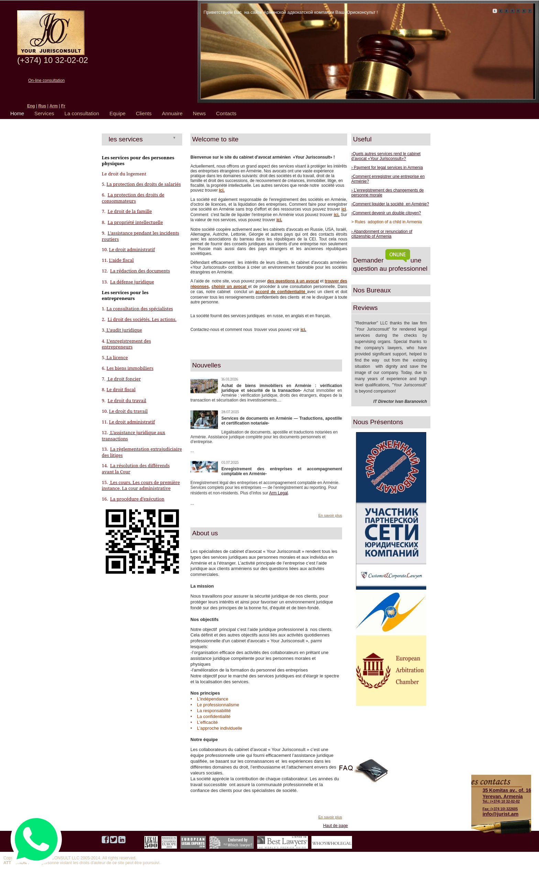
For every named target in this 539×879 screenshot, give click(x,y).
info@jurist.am (501, 814)
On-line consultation (46, 80)
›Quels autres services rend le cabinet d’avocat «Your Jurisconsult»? (385, 156)
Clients (144, 113)
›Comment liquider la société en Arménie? (390, 204)
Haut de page (335, 825)
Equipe (117, 113)
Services (44, 113)
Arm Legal (278, 493)
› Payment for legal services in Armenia (387, 167)
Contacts (226, 113)
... (192, 450)
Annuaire (172, 113)
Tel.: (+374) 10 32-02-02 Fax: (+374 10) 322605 (507, 799)
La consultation (82, 113)
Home (17, 113)
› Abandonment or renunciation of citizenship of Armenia (381, 234)
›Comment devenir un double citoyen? (386, 213)
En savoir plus (330, 515)
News (199, 113)
